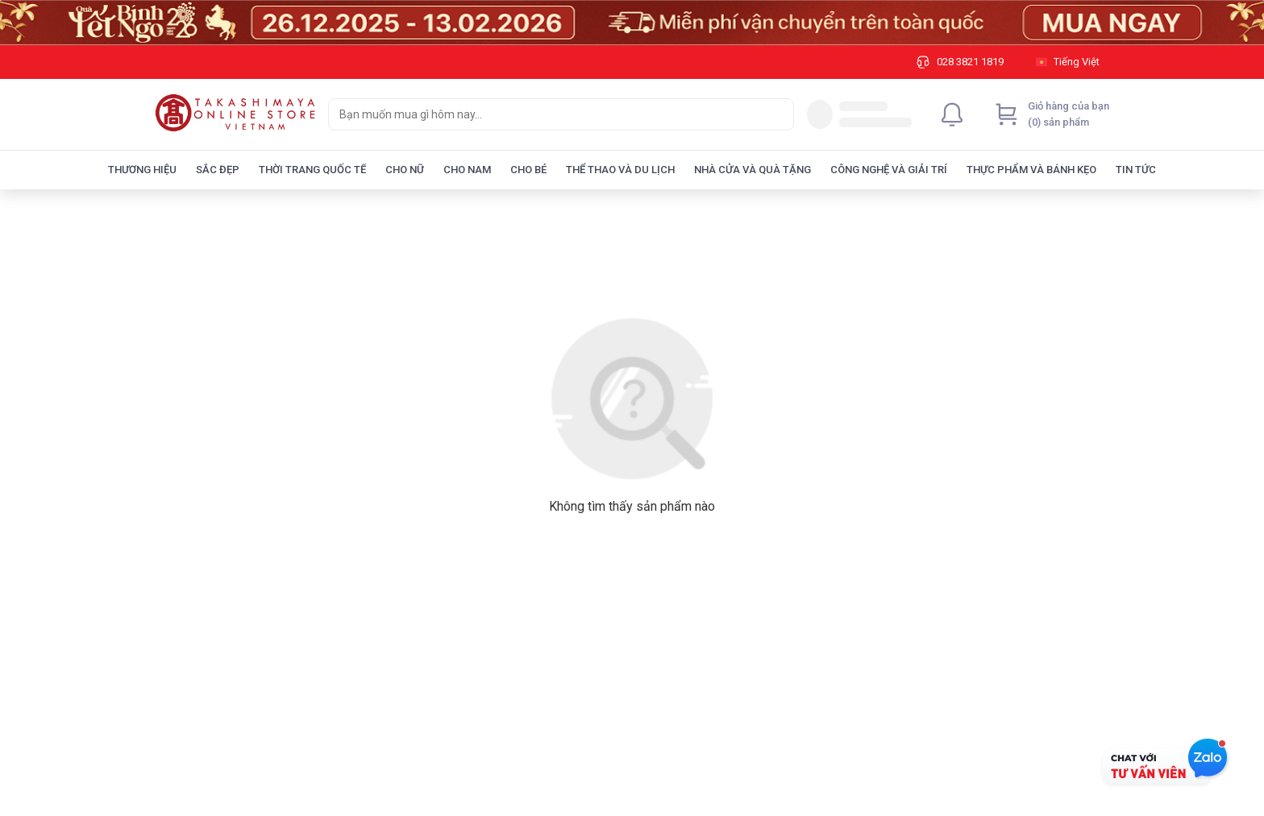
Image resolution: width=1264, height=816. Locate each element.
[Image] (632, 22)
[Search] (777, 114)
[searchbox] (546, 114)
